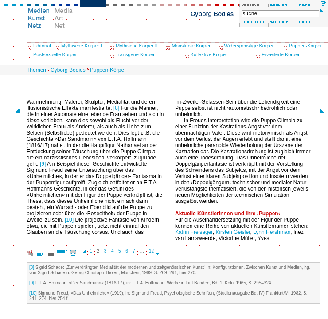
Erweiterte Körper (281, 54)
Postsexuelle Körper (55, 54)
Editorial (42, 45)
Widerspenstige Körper (249, 45)
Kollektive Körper (209, 54)
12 (151, 251)
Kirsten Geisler (232, 232)
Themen (36, 70)
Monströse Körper (191, 45)
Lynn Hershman (271, 232)
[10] (69, 220)
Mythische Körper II (137, 45)
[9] (43, 164)
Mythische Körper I (81, 45)
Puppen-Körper (305, 45)
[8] (116, 108)
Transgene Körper (135, 54)
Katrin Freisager (194, 232)
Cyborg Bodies (68, 70)
